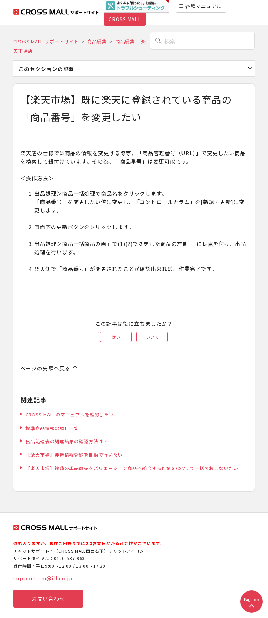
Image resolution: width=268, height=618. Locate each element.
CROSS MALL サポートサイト (46, 41)
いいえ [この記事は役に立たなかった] (152, 337)
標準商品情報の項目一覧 (52, 428)
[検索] (202, 41)
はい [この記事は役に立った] (116, 337)
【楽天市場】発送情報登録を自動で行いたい (73, 454)
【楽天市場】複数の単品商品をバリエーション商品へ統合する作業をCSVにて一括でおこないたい (131, 468)
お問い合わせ (48, 598)
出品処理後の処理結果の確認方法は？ (66, 441)
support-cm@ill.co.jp (42, 578)
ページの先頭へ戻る (49, 367)
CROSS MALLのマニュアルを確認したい (69, 414)
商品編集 (97, 41)
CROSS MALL (125, 19)
